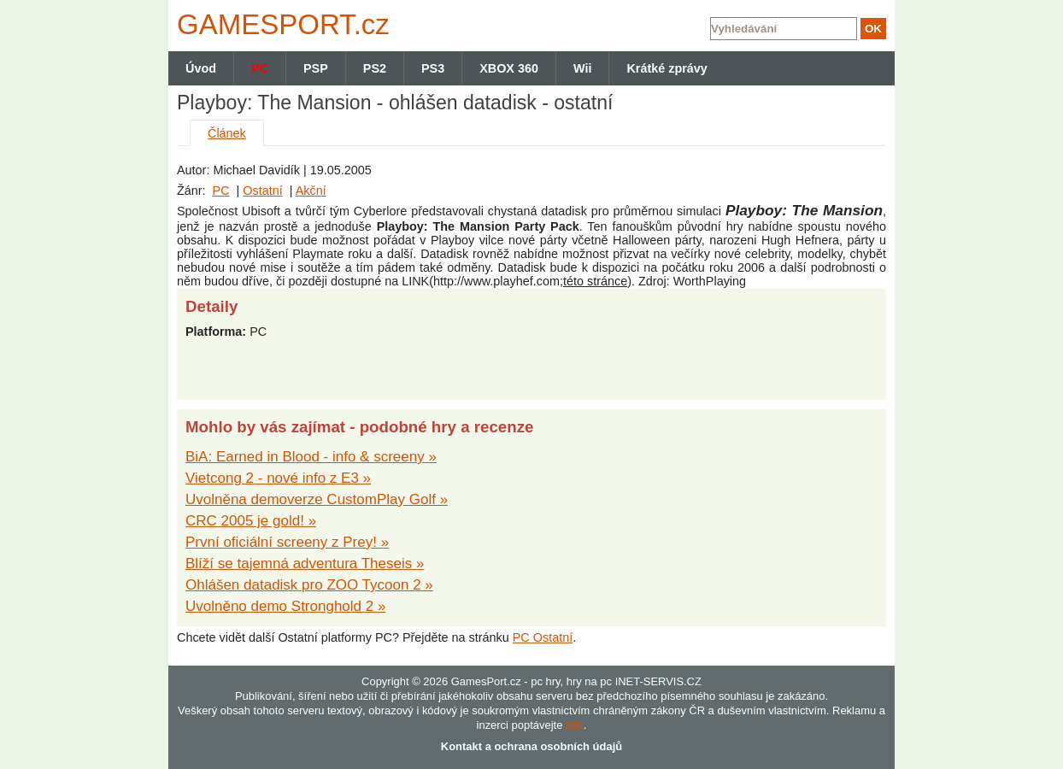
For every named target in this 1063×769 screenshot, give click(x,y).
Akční (311, 190)
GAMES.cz (279, 24)
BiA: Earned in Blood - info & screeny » (311, 457)
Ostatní (262, 190)
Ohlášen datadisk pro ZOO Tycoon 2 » (309, 585)
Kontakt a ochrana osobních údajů (531, 746)
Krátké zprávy (666, 68)
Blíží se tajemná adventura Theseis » (304, 563)
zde (575, 725)
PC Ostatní (543, 637)
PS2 (374, 68)
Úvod (200, 68)
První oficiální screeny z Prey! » (287, 542)
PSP (315, 68)
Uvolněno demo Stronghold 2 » (285, 606)
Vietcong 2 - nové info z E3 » (278, 478)
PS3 (432, 68)
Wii (582, 68)
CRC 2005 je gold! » (250, 521)
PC (221, 190)
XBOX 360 (508, 68)
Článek (227, 133)
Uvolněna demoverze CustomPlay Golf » (316, 499)
